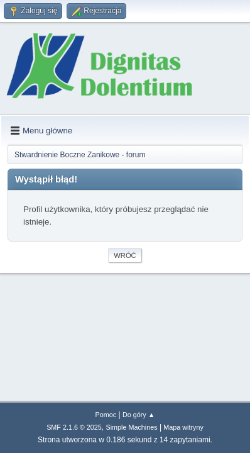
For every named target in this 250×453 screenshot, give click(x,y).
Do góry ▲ (138, 414)
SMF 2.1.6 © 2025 (74, 427)
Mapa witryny (183, 427)
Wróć (125, 255)
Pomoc (106, 414)
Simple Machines (131, 427)
